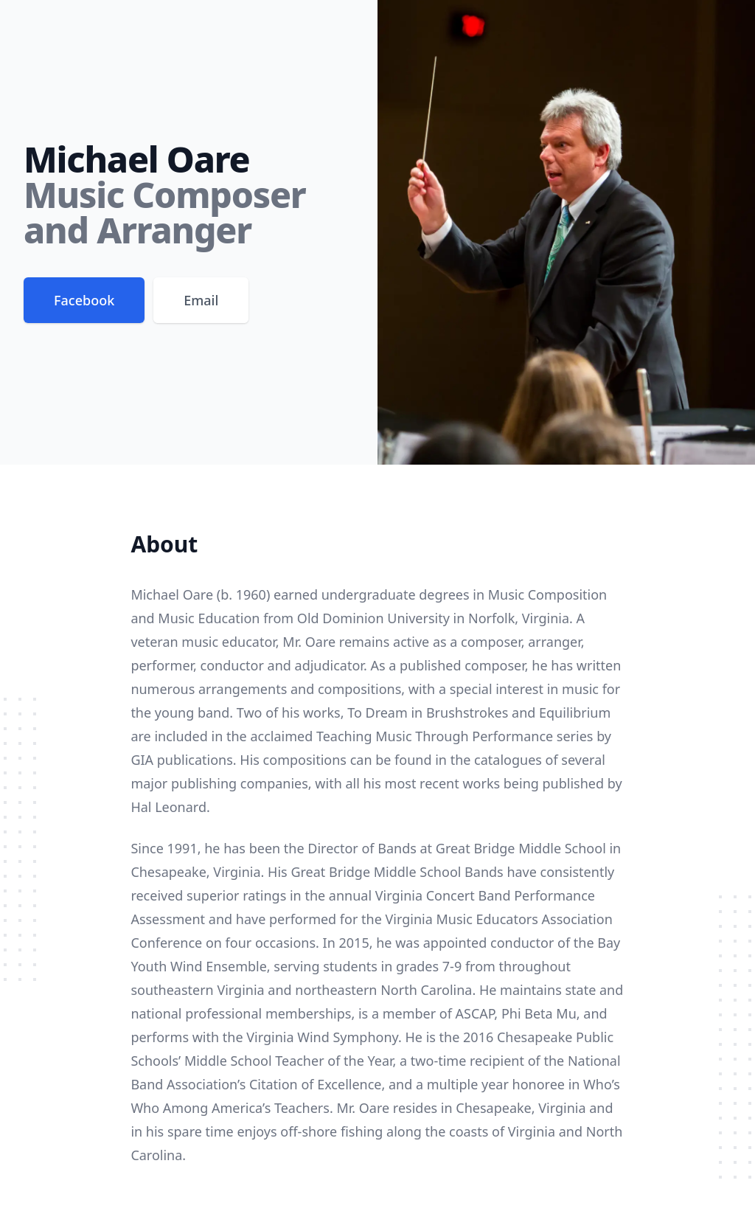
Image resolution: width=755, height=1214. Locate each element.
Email (201, 300)
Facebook (84, 300)
